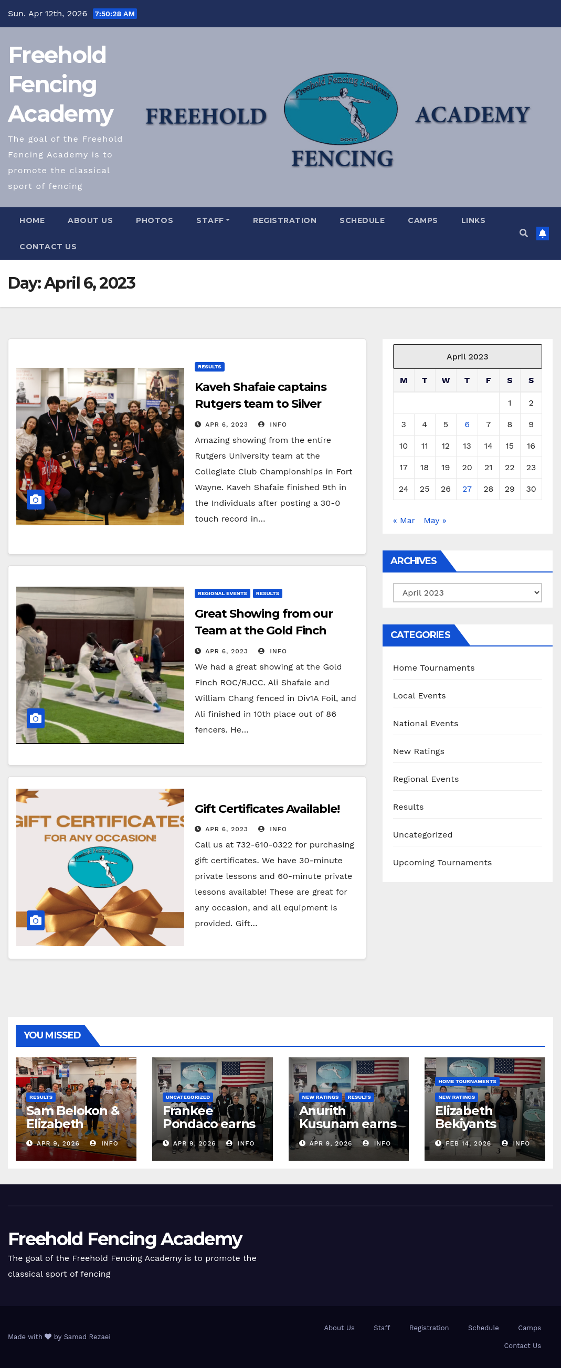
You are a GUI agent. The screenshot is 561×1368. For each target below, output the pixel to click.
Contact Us (48, 246)
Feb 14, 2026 (468, 1143)
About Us (90, 220)
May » (435, 520)
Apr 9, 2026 (58, 1143)
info (272, 424)
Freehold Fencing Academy (60, 84)
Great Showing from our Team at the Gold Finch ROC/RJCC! (264, 630)
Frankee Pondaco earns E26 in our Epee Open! (210, 1130)
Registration (284, 220)
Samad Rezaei (87, 1337)
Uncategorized (423, 835)
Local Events (419, 696)
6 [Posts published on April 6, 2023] (467, 424)
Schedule (362, 220)
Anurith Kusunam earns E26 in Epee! (347, 1123)
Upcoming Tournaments (442, 862)
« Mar (404, 520)
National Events (426, 723)
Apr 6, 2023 (226, 424)
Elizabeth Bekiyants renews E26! (472, 1123)
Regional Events (222, 593)
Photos (154, 220)
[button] (524, 233)
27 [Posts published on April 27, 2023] (467, 489)
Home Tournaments (434, 668)
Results (209, 366)
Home (32, 220)
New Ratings (419, 751)
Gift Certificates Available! (267, 809)
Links (473, 220)
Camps (423, 220)
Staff (213, 220)
